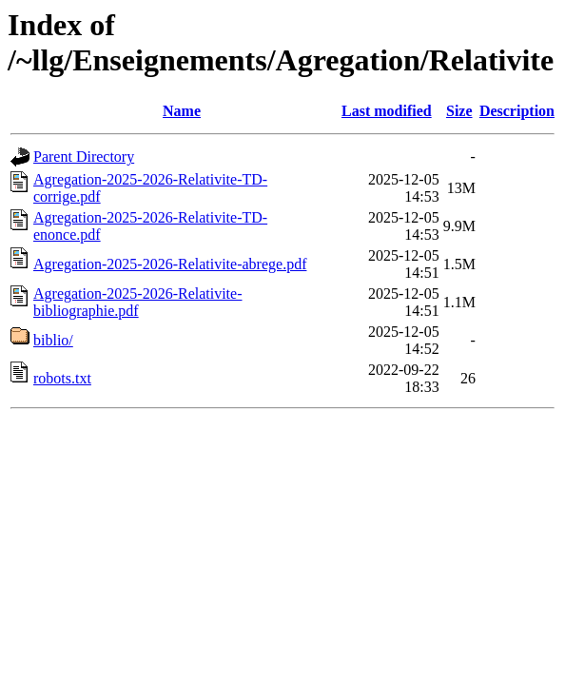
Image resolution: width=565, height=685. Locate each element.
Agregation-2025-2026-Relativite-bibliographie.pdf (138, 302)
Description (517, 111)
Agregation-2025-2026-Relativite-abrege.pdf (169, 264)
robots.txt (62, 378)
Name (182, 111)
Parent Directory (83, 156)
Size (459, 111)
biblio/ (53, 340)
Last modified (386, 111)
